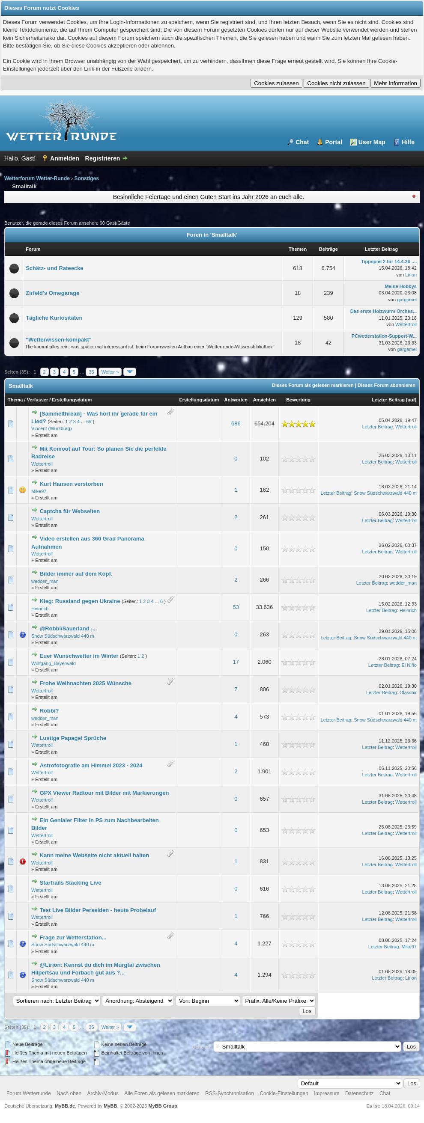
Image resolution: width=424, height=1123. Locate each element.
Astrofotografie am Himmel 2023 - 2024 (91, 765)
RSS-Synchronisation (229, 1093)
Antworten (236, 399)
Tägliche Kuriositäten (54, 318)
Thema (15, 399)
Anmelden (64, 158)
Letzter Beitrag (388, 399)
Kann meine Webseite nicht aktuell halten (94, 855)
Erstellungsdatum (72, 399)
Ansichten (264, 399)
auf (411, 399)
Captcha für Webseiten (70, 511)
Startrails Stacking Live (71, 882)
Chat (302, 142)
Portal (333, 142)
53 (236, 607)
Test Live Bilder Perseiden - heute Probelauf (98, 910)
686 (236, 423)
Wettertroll (406, 324)
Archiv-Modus (103, 1093)
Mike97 (38, 491)
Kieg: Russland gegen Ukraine (80, 601)
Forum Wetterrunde (28, 1093)
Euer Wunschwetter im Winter (79, 656)
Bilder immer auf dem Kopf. (76, 573)
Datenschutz (359, 1093)
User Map (371, 142)
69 (88, 421)
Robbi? (49, 710)
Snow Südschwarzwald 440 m (385, 493)
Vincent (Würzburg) (51, 428)
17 (236, 662)
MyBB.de (65, 1105)
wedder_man (45, 581)
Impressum (326, 1093)
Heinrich (39, 608)
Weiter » (110, 371)
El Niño (409, 665)
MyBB (110, 1105)
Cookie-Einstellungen (284, 1093)
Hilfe (408, 142)
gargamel (407, 299)
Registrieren (102, 158)
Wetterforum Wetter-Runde (37, 178)
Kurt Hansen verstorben (71, 484)
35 (91, 371)
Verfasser (37, 399)
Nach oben (69, 1093)
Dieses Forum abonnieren (386, 385)
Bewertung (298, 399)
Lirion (411, 274)
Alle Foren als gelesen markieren (161, 1093)
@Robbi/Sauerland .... (68, 628)
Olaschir (408, 692)
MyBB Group (162, 1105)
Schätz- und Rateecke (54, 268)
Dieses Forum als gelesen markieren (313, 385)
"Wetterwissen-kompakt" (59, 339)
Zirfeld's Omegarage (52, 293)
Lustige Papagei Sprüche (73, 738)
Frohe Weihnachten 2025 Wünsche (85, 683)
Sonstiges (87, 178)
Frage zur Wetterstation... (73, 937)
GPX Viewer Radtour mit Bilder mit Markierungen (104, 793)
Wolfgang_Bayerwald (53, 663)
